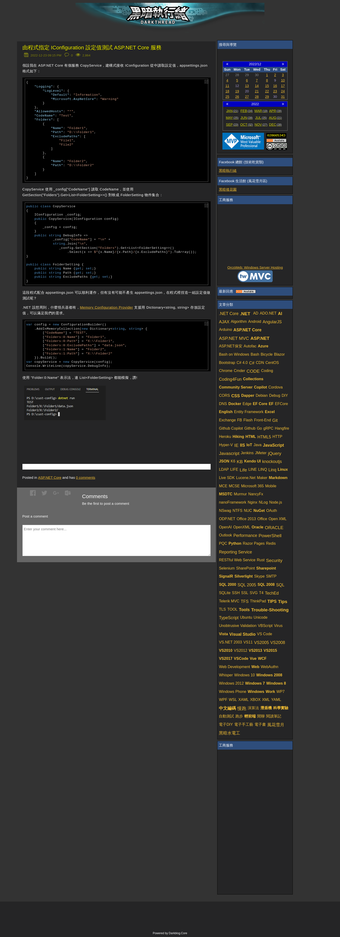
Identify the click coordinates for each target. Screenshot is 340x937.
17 (283, 86)
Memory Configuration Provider (106, 307)
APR (275, 111)
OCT (246, 124)
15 (267, 86)
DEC (275, 124)
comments (85, 477)
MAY (232, 118)
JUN (247, 118)
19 (237, 91)
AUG (275, 118)
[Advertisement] (77, 436)
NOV (261, 124)
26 (237, 97)
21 (257, 91)
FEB (247, 111)
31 (283, 97)
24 (283, 91)
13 (247, 86)
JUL (261, 118)
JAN (232, 111)
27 (247, 97)
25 (227, 97)
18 (227, 91)
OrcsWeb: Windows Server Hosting (255, 267)
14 (257, 86)
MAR (261, 111)
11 (227, 86)
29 (267, 97)
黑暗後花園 (228, 189)
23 (275, 91)
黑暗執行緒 (228, 170)
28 (257, 97)
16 (275, 86)
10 (283, 80)
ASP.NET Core (49, 477)
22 (267, 91)
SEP (232, 124)
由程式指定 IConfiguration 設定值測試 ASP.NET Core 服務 (92, 48)
